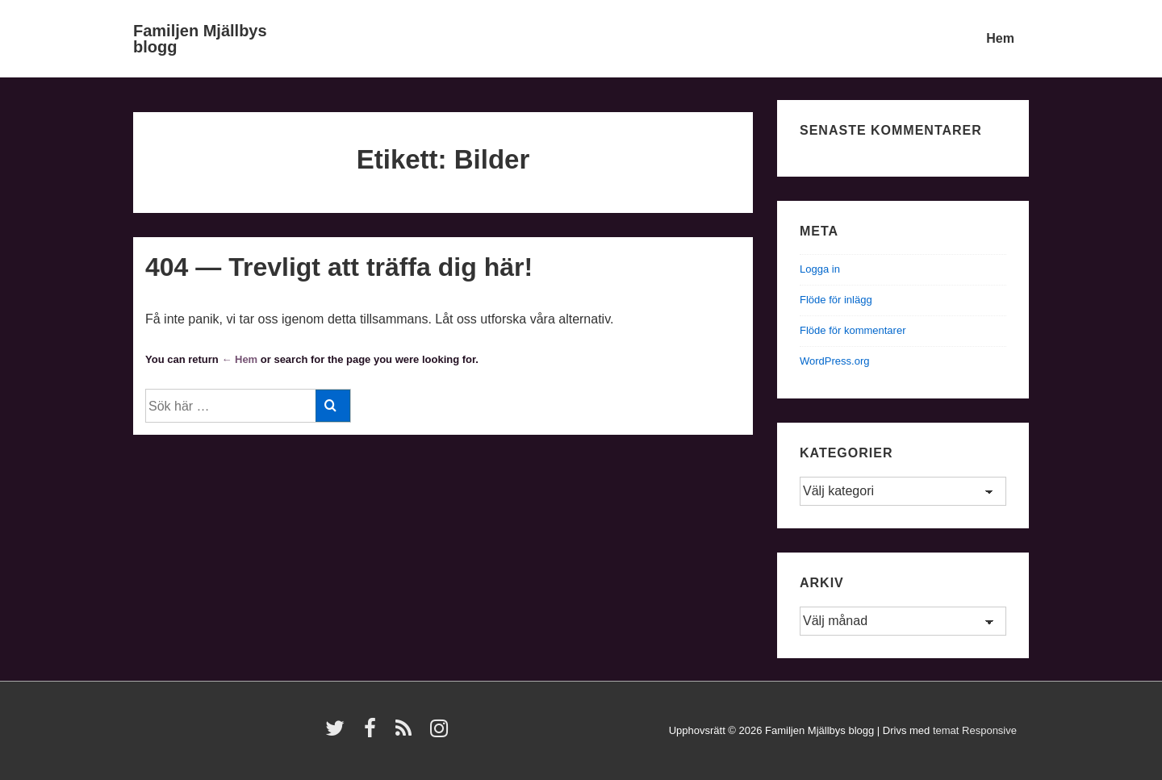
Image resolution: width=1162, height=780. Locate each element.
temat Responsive (975, 730)
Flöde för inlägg (836, 300)
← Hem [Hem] (239, 359)
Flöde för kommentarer (853, 330)
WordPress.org (834, 361)
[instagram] (441, 734)
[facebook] (373, 734)
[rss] (407, 734)
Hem (1000, 38)
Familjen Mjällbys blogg (200, 39)
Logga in (820, 269)
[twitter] (338, 734)
